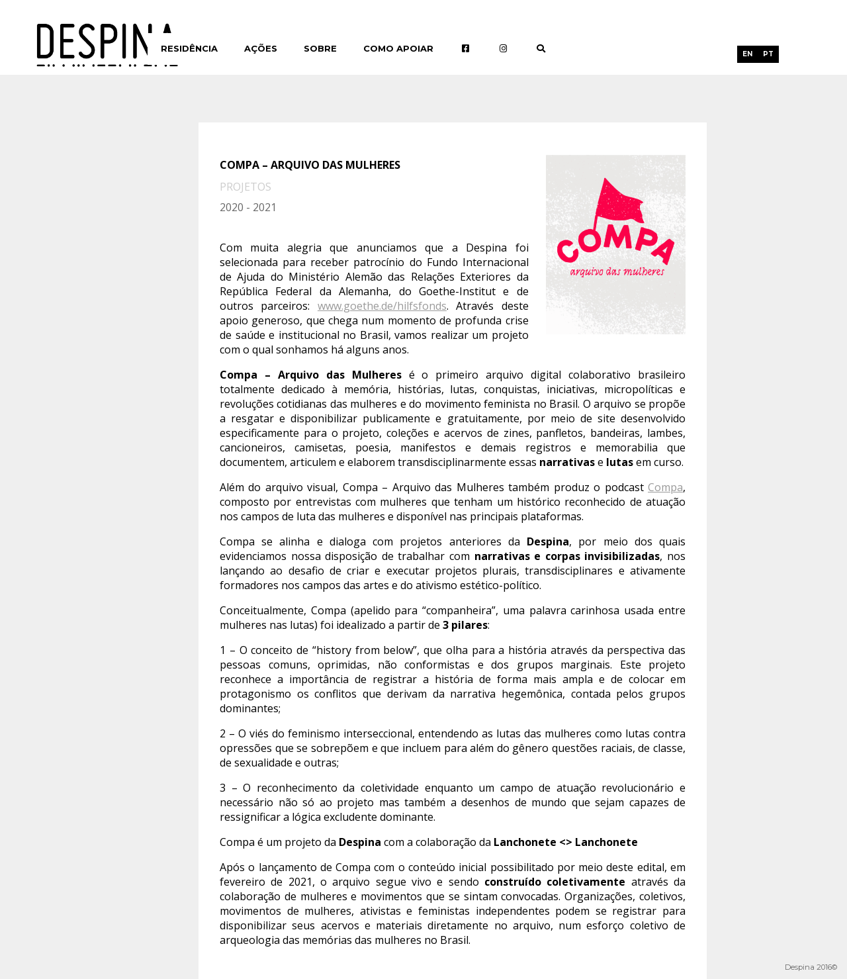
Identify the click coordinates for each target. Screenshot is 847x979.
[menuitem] (747, 54)
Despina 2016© (811, 967)
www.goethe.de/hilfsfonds (382, 306)
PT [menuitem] (768, 54)
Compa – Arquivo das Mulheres (310, 165)
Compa (665, 487)
